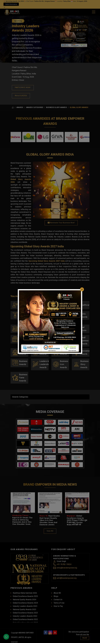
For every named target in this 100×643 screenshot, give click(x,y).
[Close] (82, 285)
